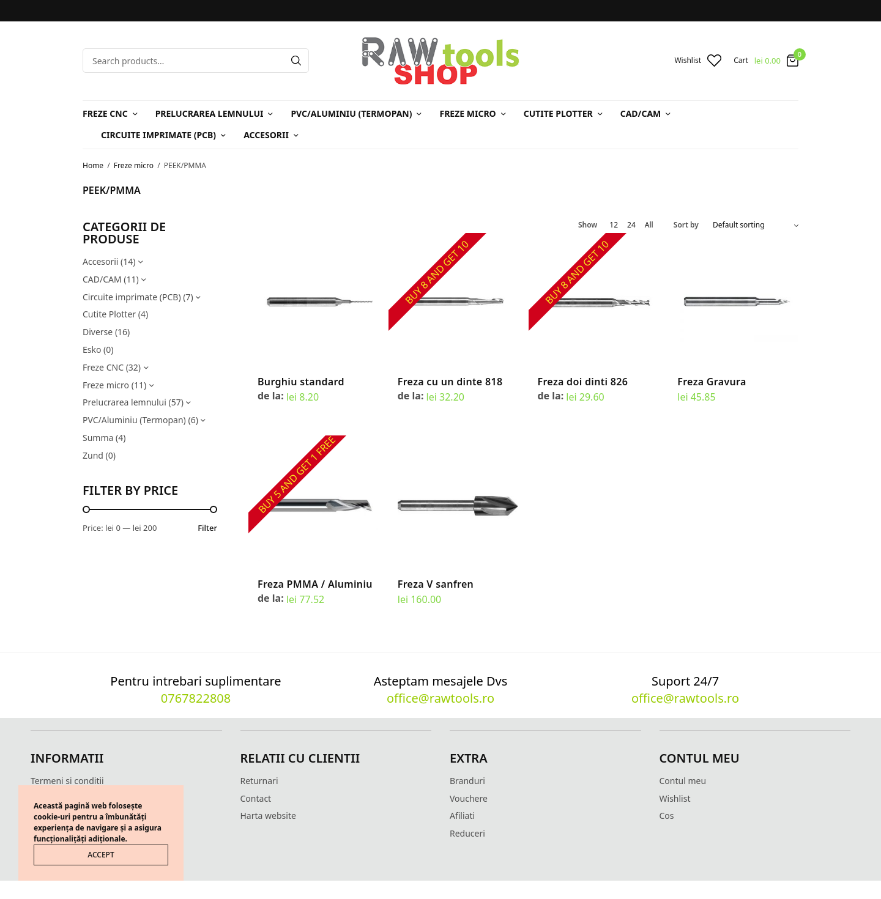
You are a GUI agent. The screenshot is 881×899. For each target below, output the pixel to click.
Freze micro (467, 113)
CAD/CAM (640, 113)
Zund (93, 455)
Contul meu (683, 780)
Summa (98, 437)
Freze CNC (105, 113)
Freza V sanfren (436, 584)
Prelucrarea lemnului (209, 113)
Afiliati (462, 815)
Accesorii (266, 135)
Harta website (268, 815)
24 (631, 225)
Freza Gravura (711, 381)
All (649, 225)
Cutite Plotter (558, 113)
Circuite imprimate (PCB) (158, 135)
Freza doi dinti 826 (583, 381)
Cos (667, 815)
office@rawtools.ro (440, 698)
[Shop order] (755, 225)
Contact (256, 798)
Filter (207, 528)
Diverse (98, 332)
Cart (741, 60)
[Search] (296, 60)
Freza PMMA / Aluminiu (315, 584)
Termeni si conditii (67, 780)
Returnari (259, 780)
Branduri (467, 780)
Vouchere (469, 798)
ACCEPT (100, 854)
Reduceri (467, 833)
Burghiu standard (301, 381)
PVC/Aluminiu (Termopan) (351, 113)
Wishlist (675, 798)
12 (613, 225)
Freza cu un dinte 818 (450, 381)
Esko (92, 349)
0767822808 (196, 698)
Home (93, 165)
